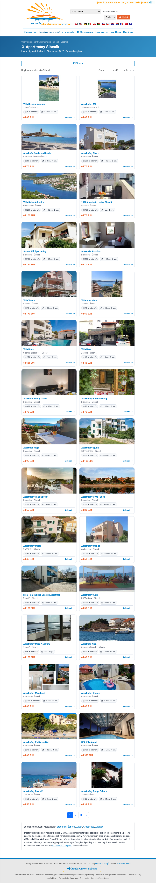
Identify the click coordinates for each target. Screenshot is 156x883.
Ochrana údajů (102, 863)
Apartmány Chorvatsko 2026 (97, 875)
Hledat (123, 17)
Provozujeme (20, 875)
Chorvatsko (30, 32)
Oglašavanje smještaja (82, 868)
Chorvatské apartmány (100, 878)
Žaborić (71, 826)
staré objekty (52, 878)
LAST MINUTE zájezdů (62, 846)
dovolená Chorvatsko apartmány (40, 875)
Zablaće (99, 826)
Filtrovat (78, 63)
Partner (62, 878)
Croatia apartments (118, 875)
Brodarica (61, 826)
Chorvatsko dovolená (64, 875)
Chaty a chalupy (134, 875)
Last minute (101, 32)
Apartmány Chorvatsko (79, 878)
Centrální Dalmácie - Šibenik (46, 42)
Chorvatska (79, 875)
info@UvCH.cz (124, 863)
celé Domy (115, 32)
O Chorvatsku (85, 32)
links (67, 878)
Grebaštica (88, 826)
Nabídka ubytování (49, 32)
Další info (128, 32)
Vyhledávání (68, 32)
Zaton (79, 826)
